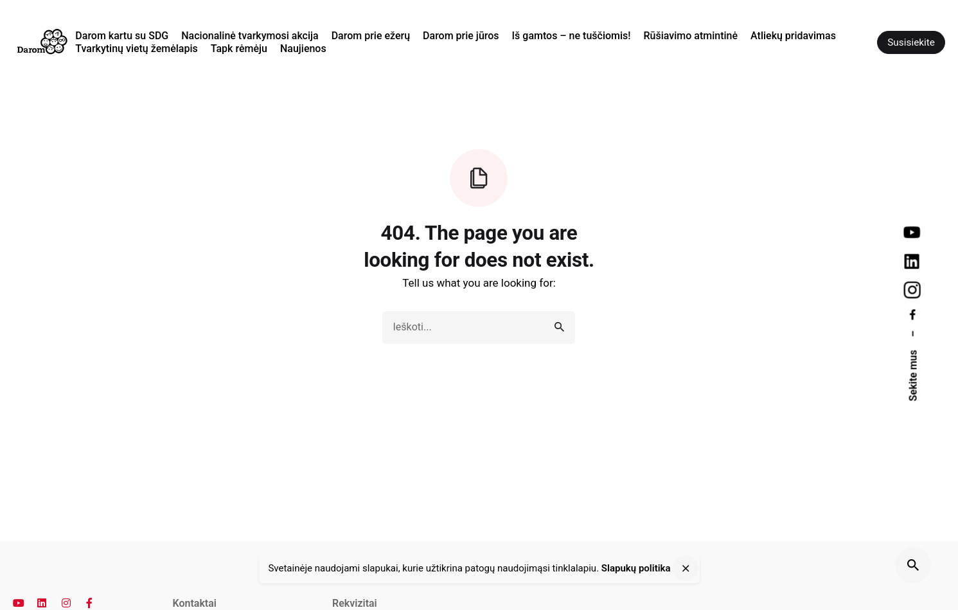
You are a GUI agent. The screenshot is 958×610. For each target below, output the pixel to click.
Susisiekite (911, 42)
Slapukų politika (636, 569)
